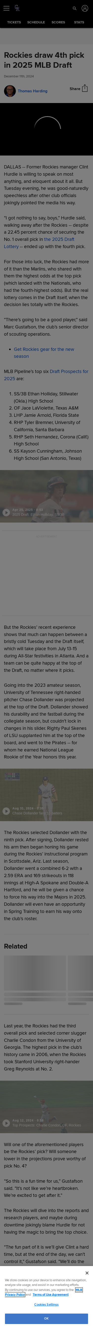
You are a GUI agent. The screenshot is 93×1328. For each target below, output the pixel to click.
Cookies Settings (46, 1305)
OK (46, 1319)
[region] (46, 1297)
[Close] (87, 1273)
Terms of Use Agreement (50, 1295)
